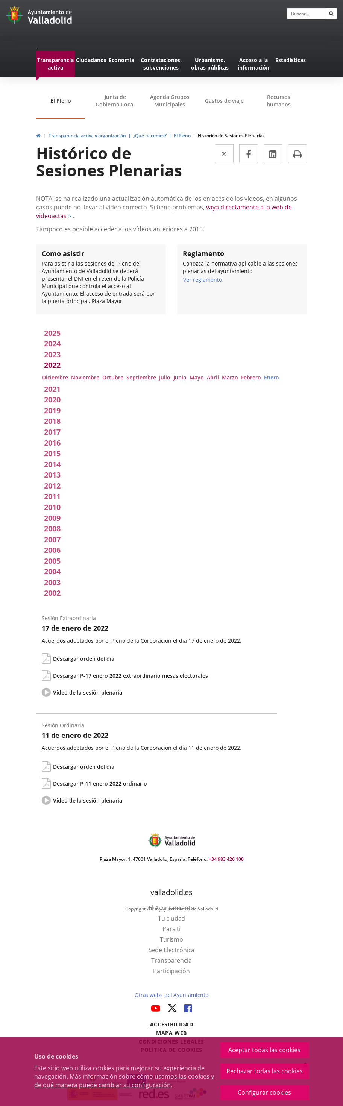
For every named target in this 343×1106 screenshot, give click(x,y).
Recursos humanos (279, 100)
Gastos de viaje (224, 100)
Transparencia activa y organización (87, 135)
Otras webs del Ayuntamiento (171, 994)
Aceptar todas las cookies (264, 1050)
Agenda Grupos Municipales (170, 100)
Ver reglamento (202, 279)
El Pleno (60, 100)
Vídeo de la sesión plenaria (87, 692)
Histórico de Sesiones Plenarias (231, 135)
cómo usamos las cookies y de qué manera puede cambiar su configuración (124, 1080)
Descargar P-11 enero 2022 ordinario (100, 783)
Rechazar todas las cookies (264, 1071)
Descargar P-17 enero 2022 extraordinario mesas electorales (130, 675)
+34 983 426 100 (226, 859)
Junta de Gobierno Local (115, 100)
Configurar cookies (264, 1092)
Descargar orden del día (83, 658)
